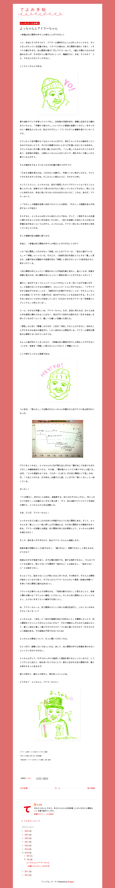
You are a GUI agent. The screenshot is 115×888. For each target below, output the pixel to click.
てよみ (39, 805)
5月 (28, 859)
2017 (27, 871)
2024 (27, 831)
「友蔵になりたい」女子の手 (37, 866)
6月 (28, 856)
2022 (27, 838)
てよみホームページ (32, 821)
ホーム (57, 788)
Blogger (71, 881)
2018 (27, 852)
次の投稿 (24, 788)
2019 (27, 849)
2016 (27, 875)
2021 (27, 841)
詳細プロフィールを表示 (44, 814)
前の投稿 (91, 788)
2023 (27, 834)
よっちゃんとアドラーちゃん (37, 862)
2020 (27, 845)
